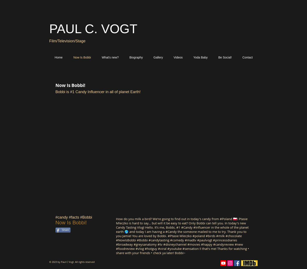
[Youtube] (223, 263)
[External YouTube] (153, 156)
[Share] (63, 230)
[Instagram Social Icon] (230, 263)
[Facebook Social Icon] (237, 263)
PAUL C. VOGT (93, 29)
